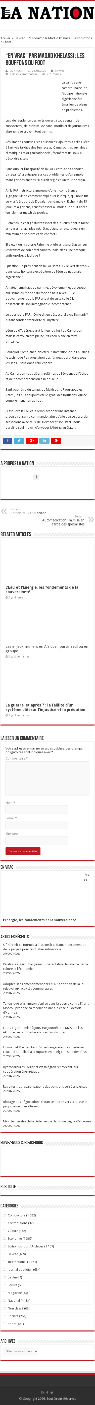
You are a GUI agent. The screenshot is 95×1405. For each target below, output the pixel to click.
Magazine (15, 1293)
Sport (12, 1324)
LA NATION (16, 71)
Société (13, 1316)
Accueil (6, 38)
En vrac (20, 38)
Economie (15, 1238)
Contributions (17, 1223)
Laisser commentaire (24, 74)
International (17, 1262)
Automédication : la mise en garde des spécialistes (58, 520)
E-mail (11, 818)
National (14, 1300)
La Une (13, 1277)
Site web (12, 834)
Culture (13, 1231)
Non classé (15, 1308)
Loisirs (12, 1285)
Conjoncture (16, 1215)
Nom (10, 803)
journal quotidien (20, 1269)
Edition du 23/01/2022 (36, 511)
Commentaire (17, 758)
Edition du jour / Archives (25, 1246)
